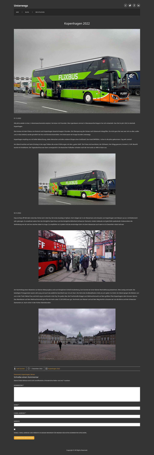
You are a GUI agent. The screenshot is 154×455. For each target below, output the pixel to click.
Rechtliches (40, 12)
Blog (27, 12)
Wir (17, 12)
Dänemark (17, 374)
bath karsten (20, 369)
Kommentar (19, 385)
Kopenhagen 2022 (54, 369)
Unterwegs (21, 5)
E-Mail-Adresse (20, 413)
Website (17, 421)
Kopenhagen (25, 374)
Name (16, 405)
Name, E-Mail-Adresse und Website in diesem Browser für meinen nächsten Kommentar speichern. (50, 433)
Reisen (33, 374)
